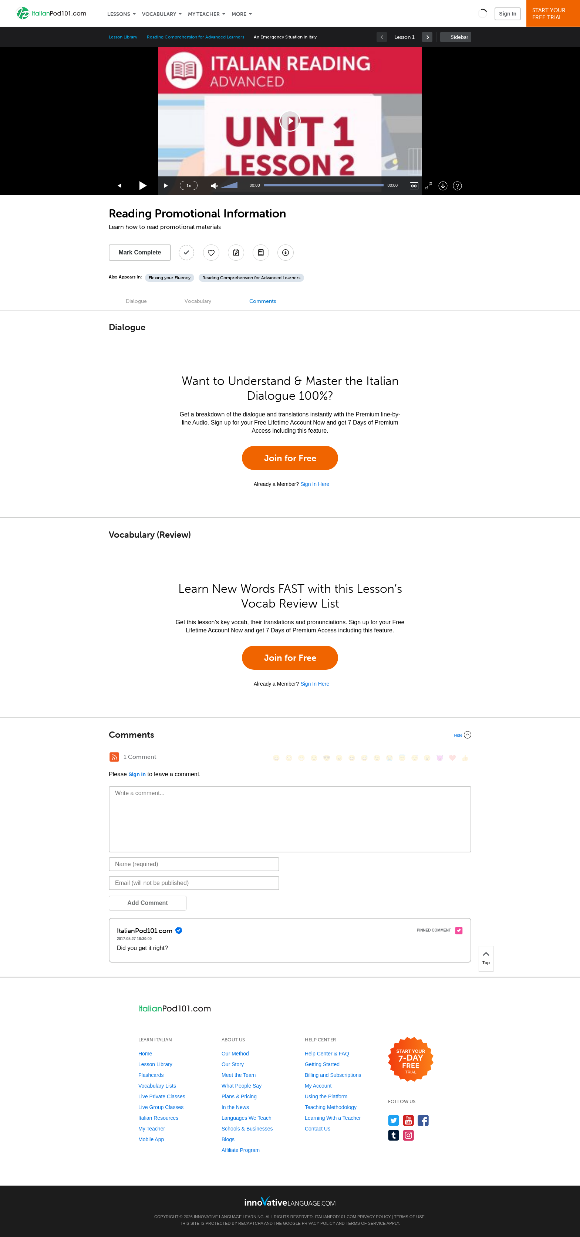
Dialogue (136, 301)
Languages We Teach (247, 1118)
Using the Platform (326, 1096)
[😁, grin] (301, 758)
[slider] (230, 185)
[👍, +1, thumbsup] (465, 758)
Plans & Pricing (239, 1096)
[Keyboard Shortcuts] (457, 185)
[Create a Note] (236, 252)
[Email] (194, 883)
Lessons (118, 14)
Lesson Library (123, 37)
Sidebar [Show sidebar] (459, 37)
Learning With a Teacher (333, 1118)
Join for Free (290, 458)
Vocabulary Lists (157, 1086)
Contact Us (317, 1129)
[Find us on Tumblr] (393, 1135)
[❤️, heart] (452, 758)
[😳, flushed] (289, 758)
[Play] (143, 185)
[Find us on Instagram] (408, 1135)
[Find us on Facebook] (423, 1120)
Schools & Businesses (247, 1129)
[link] (427, 37)
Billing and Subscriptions (333, 1075)
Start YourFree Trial (554, 14)
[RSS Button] (114, 757)
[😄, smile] (276, 758)
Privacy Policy (374, 1216)
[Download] (443, 185)
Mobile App (151, 1139)
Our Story (233, 1064)
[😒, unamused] (314, 758)
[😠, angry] (339, 758)
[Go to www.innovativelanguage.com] (290, 1201)
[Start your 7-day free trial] (411, 1059)
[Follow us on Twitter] (393, 1120)
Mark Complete (140, 252)
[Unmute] (214, 185)
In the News (235, 1107)
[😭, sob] (389, 758)
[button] (482, 13)
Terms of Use (409, 1216)
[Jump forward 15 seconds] (166, 185)
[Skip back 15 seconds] (120, 185)
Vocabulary (159, 14)
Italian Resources (158, 1118)
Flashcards (150, 1075)
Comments (262, 301)
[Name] (194, 864)
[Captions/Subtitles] (414, 185)
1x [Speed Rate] (188, 185)
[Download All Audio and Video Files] (285, 252)
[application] (290, 121)
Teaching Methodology (331, 1107)
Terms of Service (366, 1223)
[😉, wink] (377, 758)
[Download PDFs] (261, 252)
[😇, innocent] (402, 758)
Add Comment (147, 903)
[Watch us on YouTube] (408, 1120)
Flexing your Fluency (169, 277)
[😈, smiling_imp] (440, 758)
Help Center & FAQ (327, 1054)
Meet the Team (239, 1075)
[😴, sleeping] (414, 758)
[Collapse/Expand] (290, 734)
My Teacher (204, 14)
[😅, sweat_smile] (364, 758)
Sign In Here (314, 484)
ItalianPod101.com (335, 1216)
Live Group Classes (160, 1107)
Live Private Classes (161, 1096)
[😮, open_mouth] (427, 758)
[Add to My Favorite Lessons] (211, 252)
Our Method (235, 1054)
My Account (318, 1086)
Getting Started (322, 1064)
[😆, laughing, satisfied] (351, 758)
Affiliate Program (241, 1150)
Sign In (507, 14)
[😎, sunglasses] (326, 758)
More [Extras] (239, 14)
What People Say (242, 1086)
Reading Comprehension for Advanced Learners (195, 37)
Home (145, 1054)
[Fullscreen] (428, 185)
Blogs (228, 1139)
